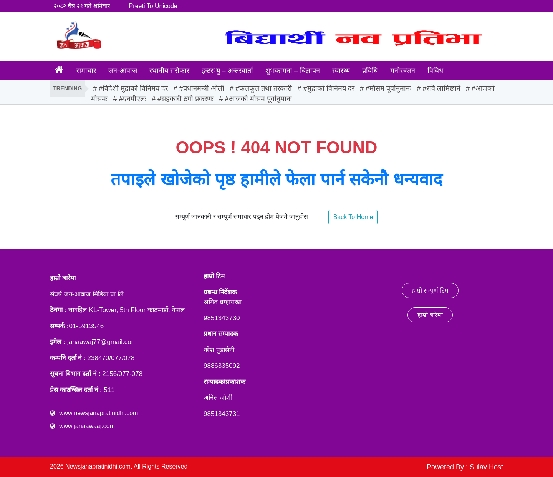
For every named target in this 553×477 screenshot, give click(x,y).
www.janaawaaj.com (87, 426)
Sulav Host (486, 467)
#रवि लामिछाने (441, 88)
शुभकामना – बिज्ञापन (292, 71)
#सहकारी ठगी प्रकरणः (185, 99)
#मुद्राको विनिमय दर (328, 88)
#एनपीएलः (132, 99)
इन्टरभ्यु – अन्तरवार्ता (227, 71)
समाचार (86, 71)
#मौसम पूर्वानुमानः (388, 88)
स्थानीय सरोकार (169, 71)
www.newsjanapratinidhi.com (98, 413)
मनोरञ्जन (402, 71)
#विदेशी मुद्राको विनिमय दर (133, 88)
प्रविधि (370, 71)
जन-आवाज (122, 71)
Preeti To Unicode (153, 6)
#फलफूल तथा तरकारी (263, 88)
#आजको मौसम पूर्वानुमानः (258, 99)
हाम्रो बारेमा (429, 315)
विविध (435, 71)
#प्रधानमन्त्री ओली (201, 88)
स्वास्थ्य (341, 71)
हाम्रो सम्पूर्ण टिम (430, 290)
